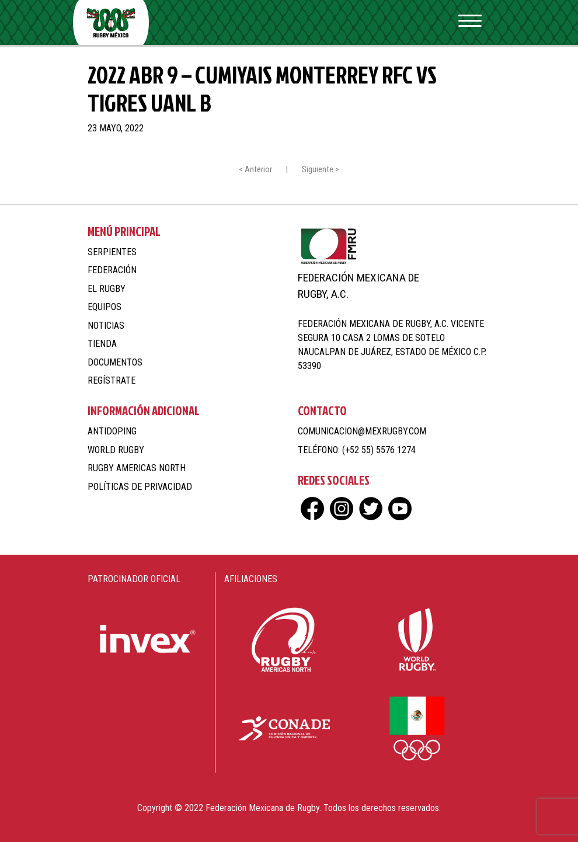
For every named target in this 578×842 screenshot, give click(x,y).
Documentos (115, 362)
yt (400, 508)
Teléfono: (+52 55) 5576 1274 (357, 449)
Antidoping (112, 431)
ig (341, 508)
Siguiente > (320, 170)
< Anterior (255, 170)
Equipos (104, 306)
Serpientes (112, 252)
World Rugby (116, 449)
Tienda (102, 343)
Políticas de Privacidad (140, 486)
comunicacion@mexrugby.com (362, 431)
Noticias (106, 325)
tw (370, 508)
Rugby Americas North (137, 468)
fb (312, 508)
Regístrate (111, 380)
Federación (112, 270)
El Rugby (107, 288)
